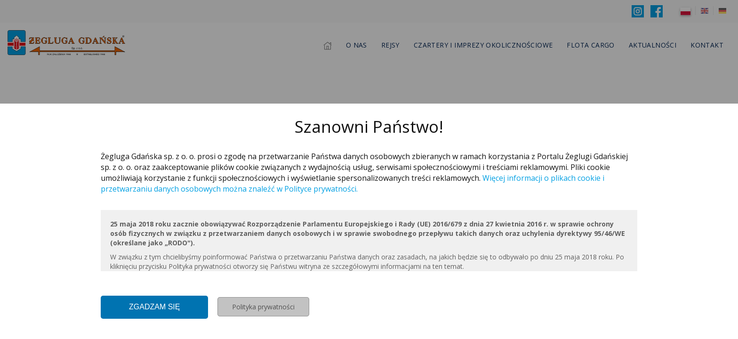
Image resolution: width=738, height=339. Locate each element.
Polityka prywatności (263, 306)
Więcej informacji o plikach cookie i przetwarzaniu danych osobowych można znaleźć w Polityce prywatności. (352, 183)
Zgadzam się (154, 307)
